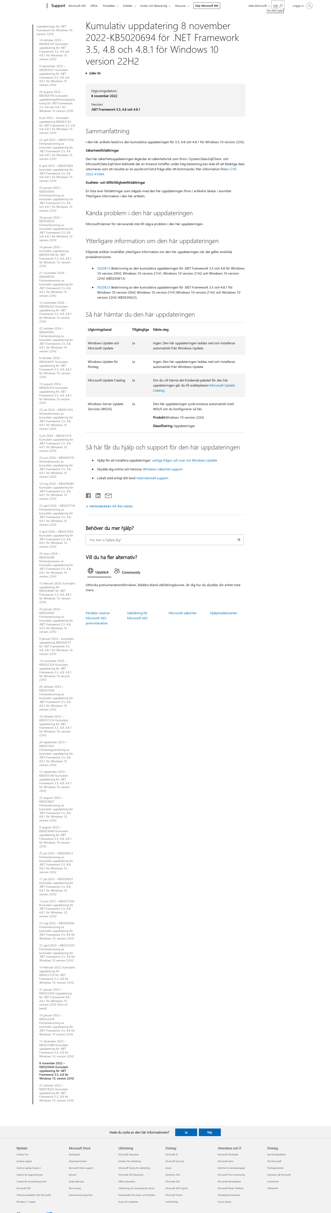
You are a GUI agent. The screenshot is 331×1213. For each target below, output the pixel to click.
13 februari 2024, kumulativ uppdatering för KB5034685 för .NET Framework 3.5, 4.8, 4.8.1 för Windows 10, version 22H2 (57, 592)
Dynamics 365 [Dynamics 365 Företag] (173, 1174)
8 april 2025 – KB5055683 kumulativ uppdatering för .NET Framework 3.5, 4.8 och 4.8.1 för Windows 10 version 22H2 (56, 173)
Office (94, 5)
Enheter (127, 5)
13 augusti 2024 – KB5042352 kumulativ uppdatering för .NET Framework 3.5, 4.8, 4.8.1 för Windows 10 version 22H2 (55, 393)
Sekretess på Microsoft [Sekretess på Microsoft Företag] (279, 1174)
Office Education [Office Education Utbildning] (126, 1181)
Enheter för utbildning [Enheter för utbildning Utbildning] (129, 1161)
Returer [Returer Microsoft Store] (73, 1174)
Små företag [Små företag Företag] (172, 1201)
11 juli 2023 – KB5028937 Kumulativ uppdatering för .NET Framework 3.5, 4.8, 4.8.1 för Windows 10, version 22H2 (56, 886)
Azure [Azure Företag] (168, 1167)
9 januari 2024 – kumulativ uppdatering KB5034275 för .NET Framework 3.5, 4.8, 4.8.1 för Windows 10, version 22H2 (56, 646)
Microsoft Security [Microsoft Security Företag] (175, 1161)
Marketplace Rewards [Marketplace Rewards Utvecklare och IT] (229, 1195)
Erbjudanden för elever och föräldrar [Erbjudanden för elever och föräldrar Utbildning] (136, 1195)
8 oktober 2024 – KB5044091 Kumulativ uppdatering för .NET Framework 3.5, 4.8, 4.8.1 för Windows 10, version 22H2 (55, 367)
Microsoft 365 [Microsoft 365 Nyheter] (23, 1188)
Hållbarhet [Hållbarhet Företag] (272, 1188)
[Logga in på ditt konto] (302, 6)
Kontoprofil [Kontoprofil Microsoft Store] (74, 1154)
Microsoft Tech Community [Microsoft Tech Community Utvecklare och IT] (231, 1174)
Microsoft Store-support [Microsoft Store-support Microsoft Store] (81, 1167)
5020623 (103, 287)
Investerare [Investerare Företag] (273, 1181)
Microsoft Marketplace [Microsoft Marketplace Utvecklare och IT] (229, 1181)
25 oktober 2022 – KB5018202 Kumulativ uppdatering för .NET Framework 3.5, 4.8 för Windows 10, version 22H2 (56, 1093)
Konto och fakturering (153, 5)
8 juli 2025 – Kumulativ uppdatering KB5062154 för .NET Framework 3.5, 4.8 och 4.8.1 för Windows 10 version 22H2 (57, 125)
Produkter (109, 5)
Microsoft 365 (77, 5)
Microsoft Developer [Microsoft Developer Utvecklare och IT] (228, 1154)
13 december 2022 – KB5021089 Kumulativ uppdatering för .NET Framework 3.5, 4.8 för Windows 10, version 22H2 (56, 1048)
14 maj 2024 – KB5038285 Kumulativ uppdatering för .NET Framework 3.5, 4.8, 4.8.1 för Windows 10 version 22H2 (56, 491)
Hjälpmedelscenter (223, 613)
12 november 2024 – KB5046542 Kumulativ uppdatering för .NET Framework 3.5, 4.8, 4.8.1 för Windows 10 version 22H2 (55, 312)
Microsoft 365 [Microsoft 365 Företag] (173, 1181)
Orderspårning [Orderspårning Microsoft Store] (76, 1181)
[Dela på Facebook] (89, 494)
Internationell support (152, 478)
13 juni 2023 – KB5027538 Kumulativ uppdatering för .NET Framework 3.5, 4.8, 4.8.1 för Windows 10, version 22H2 (56, 908)
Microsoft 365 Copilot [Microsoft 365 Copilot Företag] (177, 1188)
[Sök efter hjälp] (277, 5)
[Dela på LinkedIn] (96, 494)
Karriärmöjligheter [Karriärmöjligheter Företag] (276, 1154)
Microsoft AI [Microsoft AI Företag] (172, 1154)
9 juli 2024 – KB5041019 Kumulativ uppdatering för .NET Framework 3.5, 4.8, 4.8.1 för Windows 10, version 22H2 (56, 443)
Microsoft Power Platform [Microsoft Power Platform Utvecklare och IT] (231, 1188)
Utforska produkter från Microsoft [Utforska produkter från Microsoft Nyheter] (33, 1195)
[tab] (99, 571)
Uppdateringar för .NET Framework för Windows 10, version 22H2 (55, 30)
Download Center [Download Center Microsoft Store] (78, 1161)
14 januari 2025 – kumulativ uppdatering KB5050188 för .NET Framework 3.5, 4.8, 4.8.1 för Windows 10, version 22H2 (55, 256)
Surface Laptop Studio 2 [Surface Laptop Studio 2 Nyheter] (28, 1167)
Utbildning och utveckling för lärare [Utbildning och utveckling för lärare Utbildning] (136, 1188)
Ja (186, 1132)
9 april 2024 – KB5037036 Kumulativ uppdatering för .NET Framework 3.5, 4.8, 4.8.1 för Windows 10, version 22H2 (56, 539)
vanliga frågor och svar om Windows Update (184, 460)
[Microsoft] (30, 6)
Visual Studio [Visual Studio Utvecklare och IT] (224, 1201)
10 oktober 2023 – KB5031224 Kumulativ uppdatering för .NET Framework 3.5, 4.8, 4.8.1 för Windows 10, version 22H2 (55, 726)
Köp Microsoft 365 (206, 5)
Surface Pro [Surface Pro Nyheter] (22, 1154)
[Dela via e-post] (106, 494)
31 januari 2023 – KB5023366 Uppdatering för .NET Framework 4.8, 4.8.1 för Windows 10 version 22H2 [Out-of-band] (55, 999)
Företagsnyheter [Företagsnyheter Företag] (275, 1167)
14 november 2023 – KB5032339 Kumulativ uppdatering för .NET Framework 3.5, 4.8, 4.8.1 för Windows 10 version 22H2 (55, 670)
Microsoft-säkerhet (182, 613)
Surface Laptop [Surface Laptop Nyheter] (24, 1161)
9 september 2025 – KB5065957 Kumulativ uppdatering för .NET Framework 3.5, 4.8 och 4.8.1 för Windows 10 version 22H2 (54, 75)
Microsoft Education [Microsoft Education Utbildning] (128, 1154)
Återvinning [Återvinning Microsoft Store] (75, 1188)
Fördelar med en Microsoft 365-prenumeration (98, 618)
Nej (209, 1132)
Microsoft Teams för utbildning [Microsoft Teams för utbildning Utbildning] (134, 1167)
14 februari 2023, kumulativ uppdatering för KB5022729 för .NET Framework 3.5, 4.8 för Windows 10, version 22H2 (57, 974)
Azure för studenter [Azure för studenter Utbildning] (128, 1201)
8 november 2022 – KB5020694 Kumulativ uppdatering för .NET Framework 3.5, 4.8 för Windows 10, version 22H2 (56, 1070)
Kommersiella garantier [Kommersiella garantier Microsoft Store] (81, 1195)
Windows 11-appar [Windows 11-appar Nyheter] (26, 1201)
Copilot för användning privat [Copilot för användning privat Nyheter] (31, 1181)
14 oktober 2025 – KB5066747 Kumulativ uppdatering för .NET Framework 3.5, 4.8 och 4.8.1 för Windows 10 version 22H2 (54, 49)
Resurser (180, 5)
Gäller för (95, 73)
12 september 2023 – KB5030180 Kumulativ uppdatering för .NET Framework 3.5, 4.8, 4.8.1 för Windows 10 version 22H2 (55, 781)
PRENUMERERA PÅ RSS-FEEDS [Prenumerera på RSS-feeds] (111, 506)
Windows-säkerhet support (163, 469)
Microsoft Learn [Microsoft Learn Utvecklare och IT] (226, 1161)
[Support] (57, 6)
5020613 (103, 268)
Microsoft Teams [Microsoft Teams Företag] (174, 1195)
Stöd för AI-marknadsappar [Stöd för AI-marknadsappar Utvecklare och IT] (231, 1167)
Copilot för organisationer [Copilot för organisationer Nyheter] (29, 1174)
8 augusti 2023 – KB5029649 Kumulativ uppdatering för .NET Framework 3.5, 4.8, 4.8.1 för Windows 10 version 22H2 (55, 836)
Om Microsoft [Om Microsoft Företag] (274, 1161)
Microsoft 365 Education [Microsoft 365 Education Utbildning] (130, 1174)
